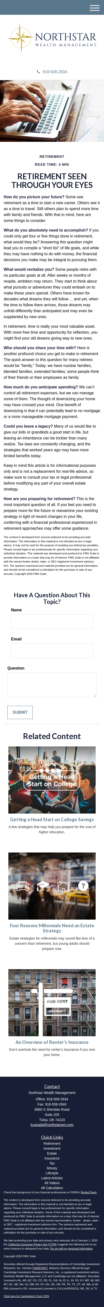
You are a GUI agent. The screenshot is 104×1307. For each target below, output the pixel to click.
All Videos (51, 1183)
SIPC (44, 1268)
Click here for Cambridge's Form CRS (26, 1296)
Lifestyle (52, 1173)
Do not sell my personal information (71, 1248)
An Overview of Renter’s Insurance (52, 1042)
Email (16, 639)
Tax (52, 1163)
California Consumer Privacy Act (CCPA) (32, 1244)
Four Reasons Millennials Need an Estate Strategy (52, 928)
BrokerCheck (89, 1192)
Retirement (52, 1143)
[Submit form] (20, 712)
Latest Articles (52, 1178)
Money (52, 1168)
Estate (52, 1153)
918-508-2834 (52, 72)
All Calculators (52, 1188)
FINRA (36, 1268)
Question (15, 668)
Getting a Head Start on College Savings (52, 819)
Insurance (52, 1158)
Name (16, 610)
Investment (52, 1148)
